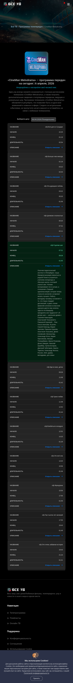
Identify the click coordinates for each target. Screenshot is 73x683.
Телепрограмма (16, 612)
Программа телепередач (31, 26)
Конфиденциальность (19, 638)
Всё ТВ (14, 26)
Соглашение (14, 643)
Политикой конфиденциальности (36, 673)
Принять (36, 678)
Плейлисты (14, 618)
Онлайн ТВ (13, 623)
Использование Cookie (19, 649)
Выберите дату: (23, 119)
